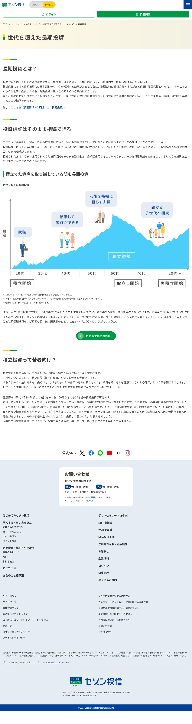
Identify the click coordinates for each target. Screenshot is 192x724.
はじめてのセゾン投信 (16, 515)
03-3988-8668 (77, 486)
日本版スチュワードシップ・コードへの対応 (25, 619)
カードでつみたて (12, 531)
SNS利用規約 (105, 631)
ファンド (36, 4)
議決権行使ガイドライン (15, 613)
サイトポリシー (11, 596)
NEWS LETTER (107, 537)
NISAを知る (105, 522)
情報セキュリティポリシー (16, 631)
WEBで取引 (105, 530)
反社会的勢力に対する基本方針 (114, 596)
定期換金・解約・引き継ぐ (18, 548)
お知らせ (103, 551)
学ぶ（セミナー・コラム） (114, 515)
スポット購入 (9, 536)
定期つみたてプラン (13, 527)
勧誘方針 (7, 625)
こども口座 (9, 568)
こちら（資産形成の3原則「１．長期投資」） (39, 107)
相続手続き (8, 561)
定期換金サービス (12, 552)
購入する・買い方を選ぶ (17, 522)
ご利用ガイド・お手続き (112, 544)
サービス (49, 4)
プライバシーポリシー (14, 637)
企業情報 (103, 558)
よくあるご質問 (88, 497)
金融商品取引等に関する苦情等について (118, 607)
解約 (5, 556)
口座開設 (145, 14)
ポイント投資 (9, 540)
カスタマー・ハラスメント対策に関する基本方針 (123, 601)
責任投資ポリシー (12, 607)
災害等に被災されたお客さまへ (114, 619)
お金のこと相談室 (13, 575)
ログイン (51, 14)
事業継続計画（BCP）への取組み (115, 613)
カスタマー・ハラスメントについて (80, 500)
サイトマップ (9, 601)
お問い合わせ (105, 625)
